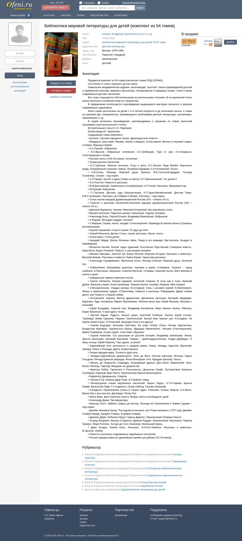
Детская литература (113, 46)
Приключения (138, 468)
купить (230, 41)
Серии (81, 15)
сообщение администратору (166, 515)
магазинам (121, 515)
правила (49, 518)
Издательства (99, 15)
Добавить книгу (55, 7)
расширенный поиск (134, 2)
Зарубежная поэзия (151, 486)
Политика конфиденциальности (103, 535)
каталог (84, 515)
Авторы (66, 15)
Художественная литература (111, 454)
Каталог (49, 15)
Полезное (120, 15)
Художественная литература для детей (142, 489)
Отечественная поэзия (153, 482)
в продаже (87, 2)
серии (83, 522)
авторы (84, 518)
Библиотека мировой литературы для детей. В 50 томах (134, 42)
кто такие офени (53, 515)
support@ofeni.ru (167, 518)
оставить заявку (61, 90)
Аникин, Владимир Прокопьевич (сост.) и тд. (127, 34)
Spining (208, 40)
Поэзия (134, 482)
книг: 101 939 (56, 3)
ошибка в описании (61, 96)
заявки (103, 2)
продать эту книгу (61, 83)
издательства (87, 525)
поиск (140, 7)
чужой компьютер (20, 68)
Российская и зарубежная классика (150, 454)
